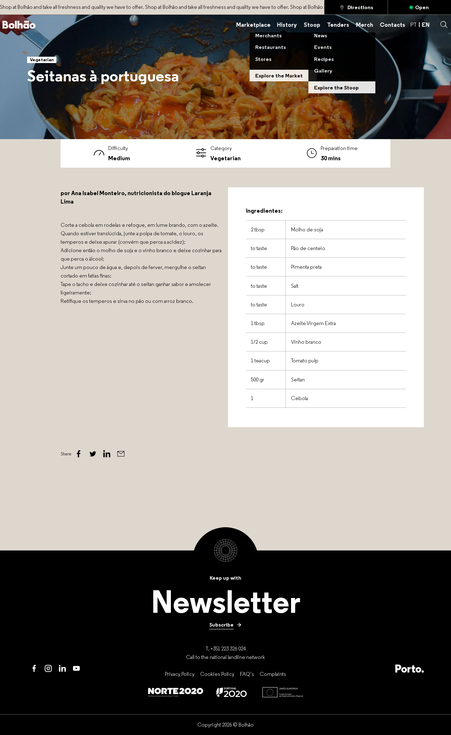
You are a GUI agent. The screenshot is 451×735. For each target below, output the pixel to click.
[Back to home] (19, 25)
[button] (444, 24)
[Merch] (364, 24)
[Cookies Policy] (217, 673)
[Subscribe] (225, 624)
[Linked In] (107, 454)
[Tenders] (338, 24)
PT (413, 24)
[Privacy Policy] (179, 673)
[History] (287, 24)
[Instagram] (48, 668)
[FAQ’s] (247, 673)
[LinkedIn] (62, 668)
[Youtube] (76, 668)
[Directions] (356, 7)
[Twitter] (92, 454)
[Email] (121, 454)
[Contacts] (392, 24)
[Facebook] (78, 454)
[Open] (419, 7)
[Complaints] (273, 673)
